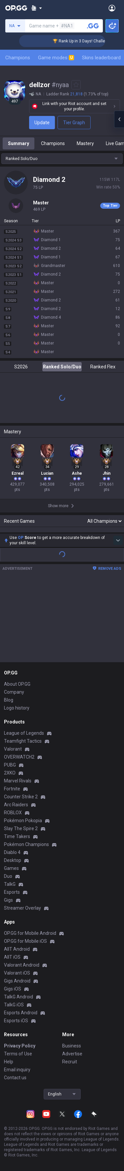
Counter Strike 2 (21, 796)
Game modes (56, 58)
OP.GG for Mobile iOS (25, 941)
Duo (8, 876)
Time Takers (17, 836)
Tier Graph (74, 122)
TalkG (10, 884)
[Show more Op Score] (118, 540)
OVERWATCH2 (19, 757)
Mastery (85, 143)
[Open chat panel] (119, 119)
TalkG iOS (14, 1004)
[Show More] (36, 8)
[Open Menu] (112, 8)
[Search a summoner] (93, 25)
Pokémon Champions (26, 844)
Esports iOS (16, 1020)
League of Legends (24, 733)
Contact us (15, 1077)
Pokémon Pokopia (23, 820)
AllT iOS (12, 957)
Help (8, 1061)
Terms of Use (18, 1053)
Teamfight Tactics (23, 741)
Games (11, 868)
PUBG (10, 765)
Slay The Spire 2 (21, 828)
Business (71, 1045)
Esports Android (20, 1012)
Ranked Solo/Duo (62, 366)
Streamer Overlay (22, 908)
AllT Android (17, 949)
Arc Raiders (16, 804)
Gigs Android (17, 981)
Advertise (72, 1053)
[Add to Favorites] (76, 84)
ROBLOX (13, 812)
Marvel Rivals (17, 780)
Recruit (69, 1061)
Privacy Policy (19, 1045)
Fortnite (12, 788)
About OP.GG (17, 684)
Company (14, 692)
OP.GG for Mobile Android (30, 933)
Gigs (8, 900)
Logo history (16, 708)
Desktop (12, 860)
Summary (18, 143)
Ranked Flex (102, 366)
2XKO (10, 772)
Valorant (13, 749)
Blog (8, 700)
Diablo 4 (12, 852)
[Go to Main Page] (16, 8)
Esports (12, 892)
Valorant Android (21, 965)
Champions (17, 58)
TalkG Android (18, 996)
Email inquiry (17, 1069)
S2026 (21, 366)
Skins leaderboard (101, 58)
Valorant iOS (17, 973)
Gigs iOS (12, 988)
